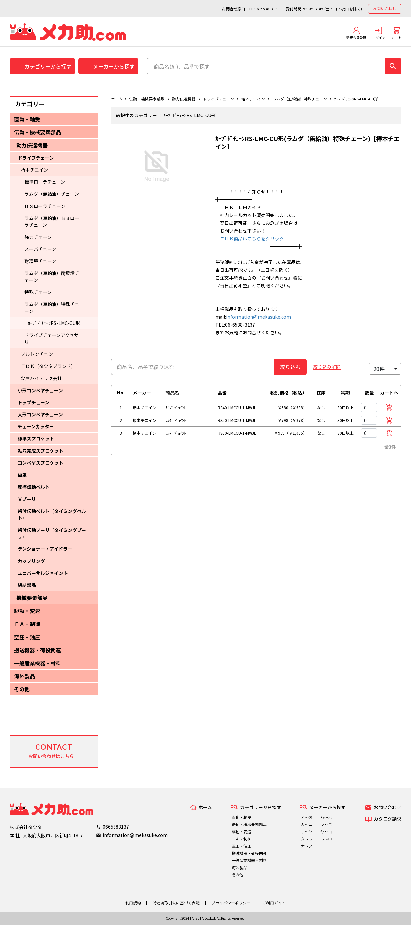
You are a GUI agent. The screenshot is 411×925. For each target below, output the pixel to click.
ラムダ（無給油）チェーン (51, 194)
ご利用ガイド (274, 902)
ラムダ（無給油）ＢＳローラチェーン (51, 221)
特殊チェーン (38, 292)
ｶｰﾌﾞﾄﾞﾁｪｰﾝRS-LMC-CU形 (54, 323)
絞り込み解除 (327, 366)
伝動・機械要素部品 (37, 132)
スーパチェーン (40, 249)
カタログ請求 (387, 818)
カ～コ (306, 824)
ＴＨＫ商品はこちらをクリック (249, 238)
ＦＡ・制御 (27, 624)
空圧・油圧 (27, 637)
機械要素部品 (32, 598)
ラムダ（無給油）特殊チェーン (51, 307)
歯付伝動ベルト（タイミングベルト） (52, 514)
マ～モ (326, 824)
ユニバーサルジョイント (43, 573)
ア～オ (306, 817)
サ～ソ (306, 831)
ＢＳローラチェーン (44, 206)
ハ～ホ (326, 817)
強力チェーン (38, 237)
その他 (22, 689)
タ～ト (306, 838)
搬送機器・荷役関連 (37, 650)
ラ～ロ (326, 838)
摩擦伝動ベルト (34, 487)
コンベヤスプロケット (40, 462)
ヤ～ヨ (326, 831)
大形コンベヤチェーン (40, 414)
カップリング (31, 561)
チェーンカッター (36, 426)
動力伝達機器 (32, 145)
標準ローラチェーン (44, 181)
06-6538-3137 (267, 8)
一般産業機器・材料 (37, 663)
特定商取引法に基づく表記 (176, 902)
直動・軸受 (27, 119)
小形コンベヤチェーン (40, 390)
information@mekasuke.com (258, 317)
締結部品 (27, 585)
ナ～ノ (306, 846)
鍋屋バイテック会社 (41, 378)
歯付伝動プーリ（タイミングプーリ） (52, 533)
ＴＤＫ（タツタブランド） (48, 366)
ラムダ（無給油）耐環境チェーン (51, 276)
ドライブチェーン (36, 157)
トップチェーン (33, 402)
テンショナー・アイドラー (45, 549)
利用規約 (133, 902)
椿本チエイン (34, 169)
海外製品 (24, 676)
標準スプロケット (36, 438)
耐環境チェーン (40, 261)
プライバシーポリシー (231, 902)
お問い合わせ (384, 8)
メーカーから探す (114, 66)
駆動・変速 (27, 611)
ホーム (117, 98)
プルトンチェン (37, 354)
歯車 (22, 474)
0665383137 (116, 827)
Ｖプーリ (27, 499)
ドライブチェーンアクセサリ (51, 338)
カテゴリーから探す (47, 66)
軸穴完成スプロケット (40, 450)
